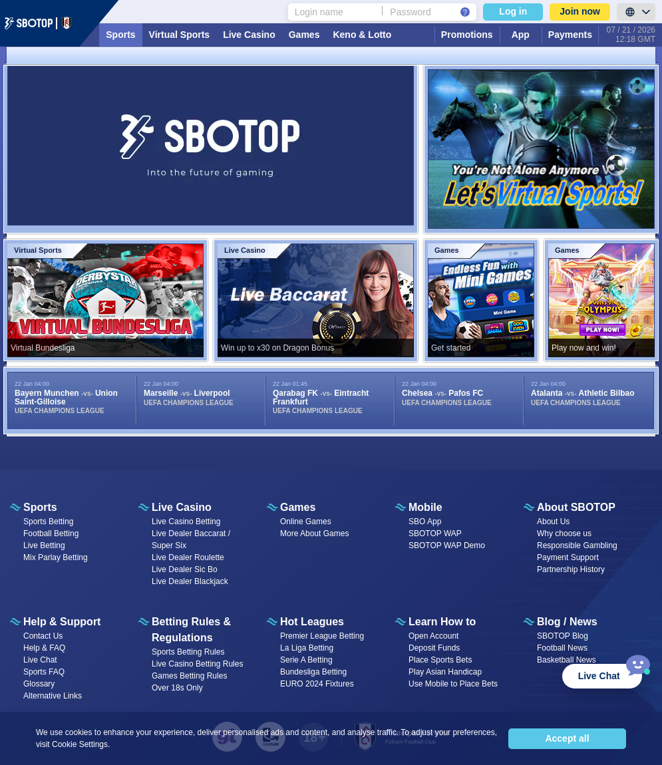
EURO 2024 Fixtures (317, 683)
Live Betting (44, 545)
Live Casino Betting (186, 521)
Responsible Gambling (577, 545)
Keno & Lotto (362, 34)
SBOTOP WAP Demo (447, 545)
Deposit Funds (434, 648)
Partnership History (571, 569)
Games (304, 34)
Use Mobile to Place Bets (453, 683)
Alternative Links (52, 695)
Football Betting (51, 533)
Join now (580, 11)
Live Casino (249, 34)
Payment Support (568, 557)
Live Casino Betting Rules (197, 664)
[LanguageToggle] (636, 12)
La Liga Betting (306, 648)
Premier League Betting (322, 636)
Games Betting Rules (189, 676)
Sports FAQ (44, 672)
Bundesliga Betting (313, 672)
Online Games (305, 521)
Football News (562, 648)
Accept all (567, 738)
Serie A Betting (306, 660)
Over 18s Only (177, 687)
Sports (120, 34)
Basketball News (566, 660)
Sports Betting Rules (188, 652)
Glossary (39, 683)
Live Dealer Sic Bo (185, 569)
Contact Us (43, 636)
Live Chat (40, 660)
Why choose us (564, 533)
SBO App (425, 521)
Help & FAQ (44, 648)
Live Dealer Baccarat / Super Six (191, 539)
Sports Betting (48, 521)
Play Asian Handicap (445, 672)
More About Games (314, 533)
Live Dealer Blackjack (190, 581)
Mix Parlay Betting (55, 557)
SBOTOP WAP (435, 533)
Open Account (433, 636)
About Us (553, 521)
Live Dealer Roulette (188, 557)
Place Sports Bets (440, 660)
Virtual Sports (179, 34)
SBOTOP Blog (562, 636)
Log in (513, 11)
